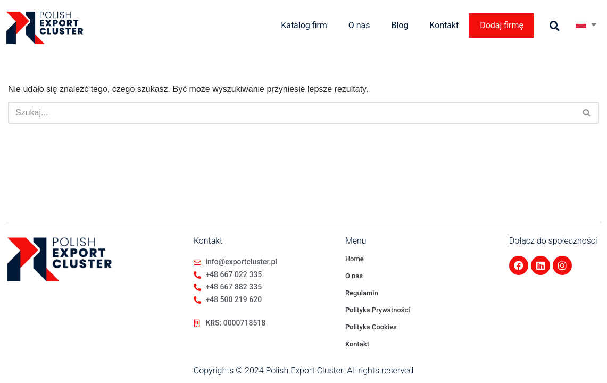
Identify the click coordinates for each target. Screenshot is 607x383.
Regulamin (361, 293)
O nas (359, 25)
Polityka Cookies (371, 327)
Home (354, 259)
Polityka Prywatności (377, 310)
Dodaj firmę (501, 25)
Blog (399, 25)
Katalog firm (303, 25)
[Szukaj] (291, 113)
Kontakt (444, 25)
